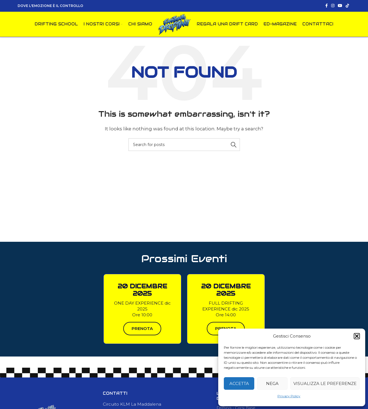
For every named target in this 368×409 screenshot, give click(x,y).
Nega (272, 383)
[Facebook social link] (326, 6)
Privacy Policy (288, 396)
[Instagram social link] (332, 6)
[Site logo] (174, 24)
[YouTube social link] (340, 6)
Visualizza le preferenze (325, 383)
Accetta (239, 383)
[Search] (184, 146)
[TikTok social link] (347, 6)
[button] (357, 336)
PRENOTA (142, 330)
